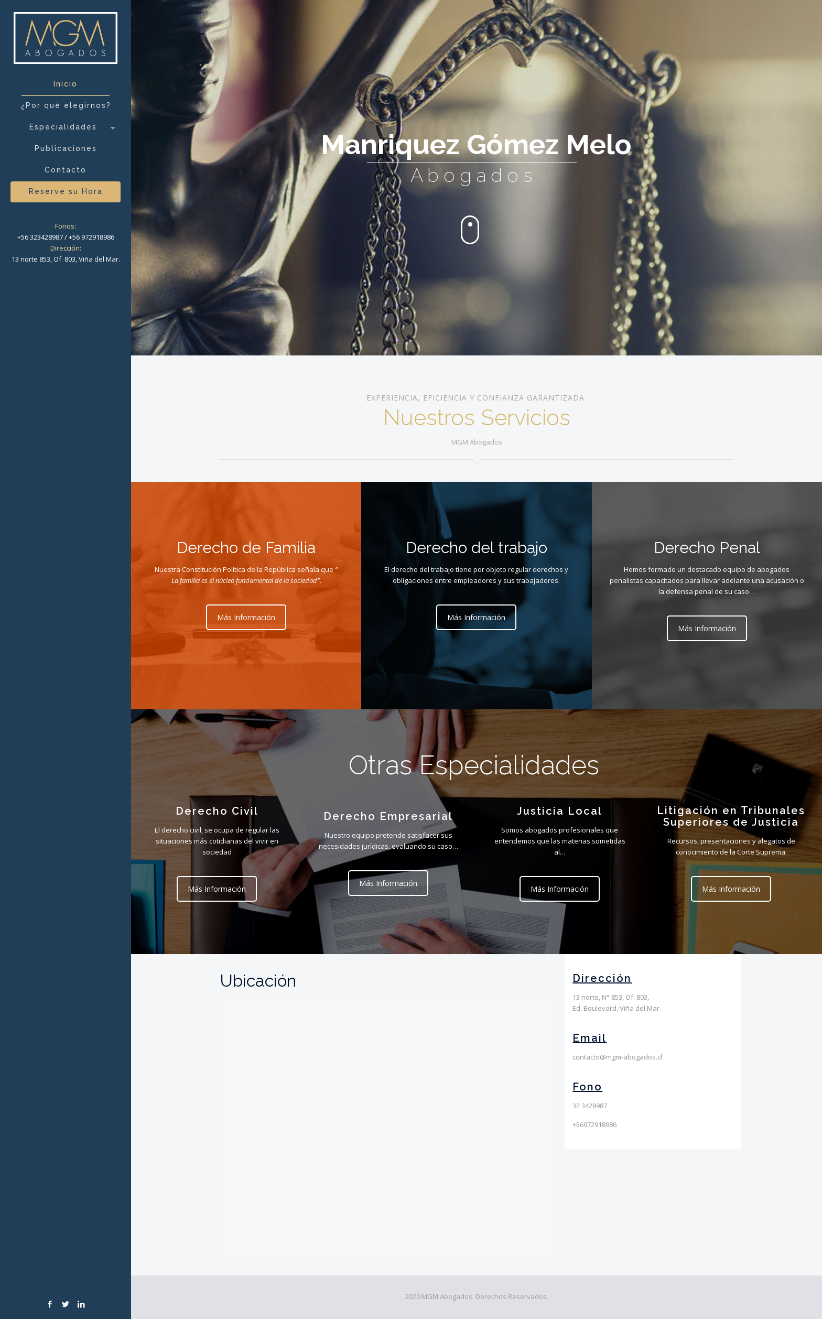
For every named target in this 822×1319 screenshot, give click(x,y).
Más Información (249, 617)
